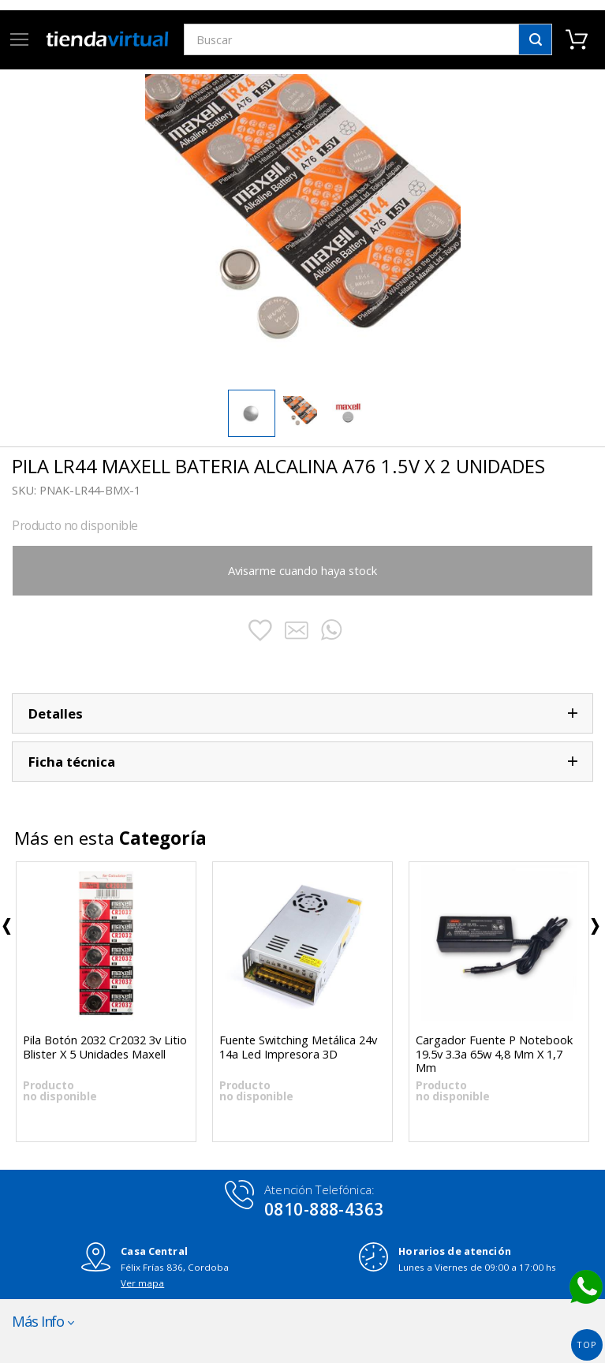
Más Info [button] (38, 1321)
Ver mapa (142, 1283)
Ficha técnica (71, 761)
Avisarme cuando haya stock (302, 570)
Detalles (55, 713)
